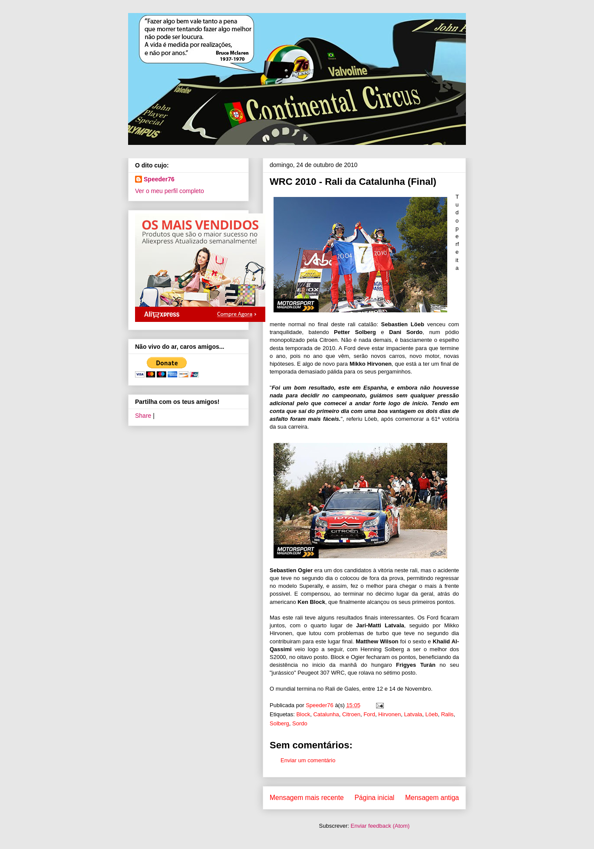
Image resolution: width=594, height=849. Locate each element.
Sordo (299, 723)
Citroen (351, 714)
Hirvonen (389, 714)
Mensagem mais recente (307, 797)
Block (303, 714)
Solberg (279, 723)
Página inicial (374, 797)
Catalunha (326, 714)
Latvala (413, 714)
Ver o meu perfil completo (169, 190)
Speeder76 (159, 179)
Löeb (432, 714)
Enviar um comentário (307, 760)
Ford (369, 714)
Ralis (447, 714)
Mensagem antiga (432, 797)
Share (143, 415)
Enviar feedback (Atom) (380, 826)
